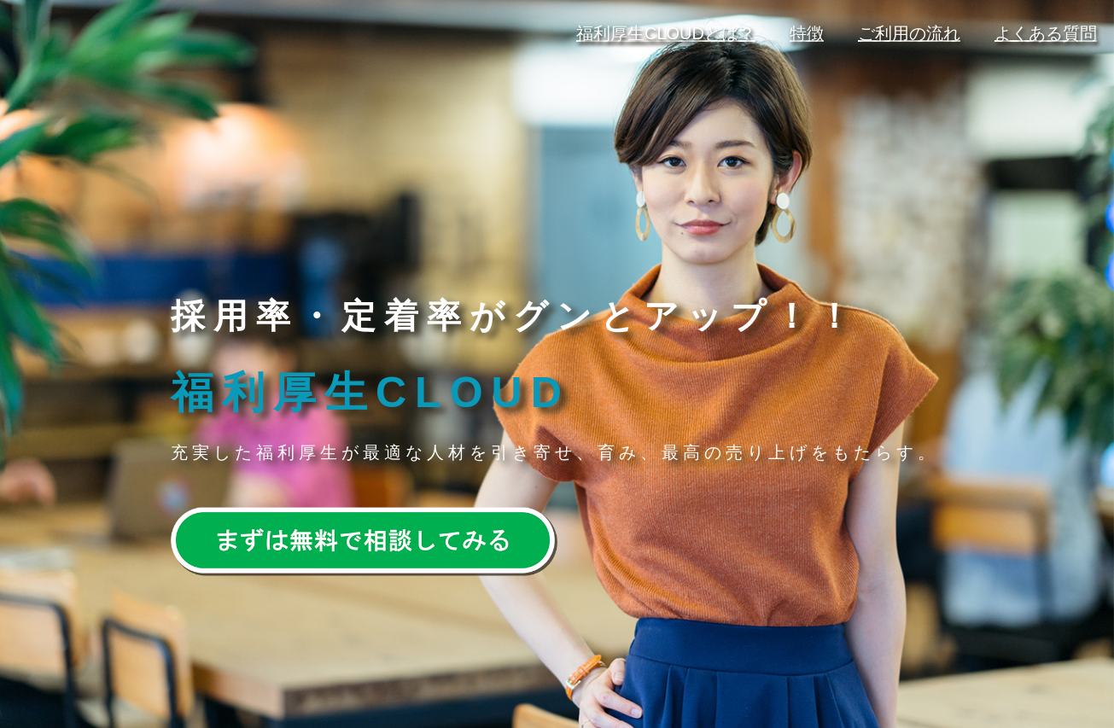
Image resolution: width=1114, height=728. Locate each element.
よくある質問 (1045, 33)
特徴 (807, 33)
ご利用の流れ (909, 33)
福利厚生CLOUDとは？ (665, 33)
